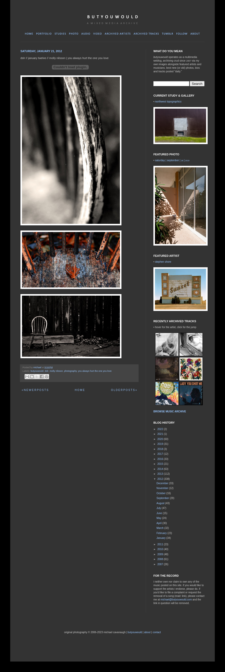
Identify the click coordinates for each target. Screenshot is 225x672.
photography (70, 371)
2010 (160, 549)
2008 (160, 559)
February (161, 533)
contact (157, 632)
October (161, 493)
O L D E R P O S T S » (124, 390)
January (161, 538)
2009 (160, 554)
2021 (160, 434)
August (160, 503)
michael (37, 367)
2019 (160, 444)
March (160, 528)
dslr (46, 371)
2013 (160, 473)
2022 (160, 429)
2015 (160, 463)
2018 (160, 449)
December (162, 483)
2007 (160, 564)
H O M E (79, 390)
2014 (160, 469)
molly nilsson (56, 371)
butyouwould (37, 371)
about (147, 632)
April (159, 523)
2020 (160, 439)
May (159, 518)
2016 (160, 459)
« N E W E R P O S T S (35, 390)
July (159, 508)
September (163, 498)
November (162, 488)
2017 (160, 454)
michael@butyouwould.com (176, 599)
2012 (160, 479)
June (159, 513)
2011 (160, 544)
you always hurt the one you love (94, 371)
